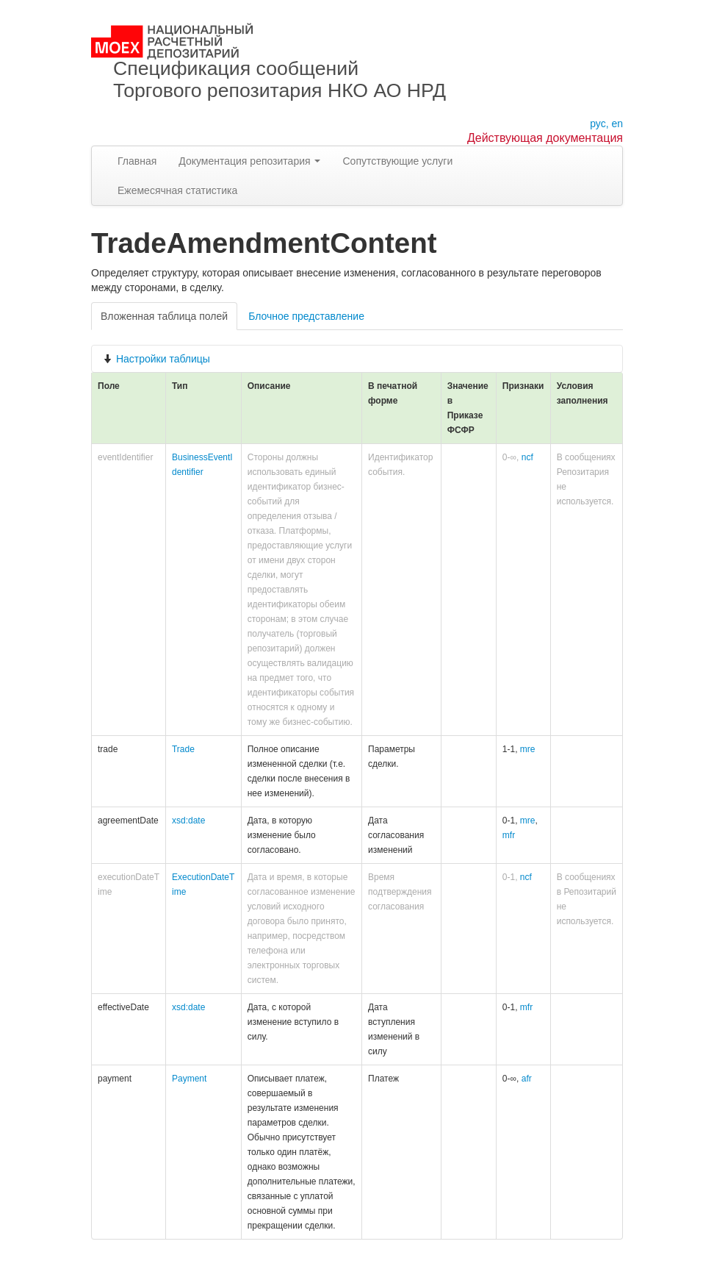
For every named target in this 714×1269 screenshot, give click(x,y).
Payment (189, 1078)
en (617, 123)
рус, (599, 123)
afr (527, 1078)
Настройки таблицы (156, 359)
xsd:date (188, 820)
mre (528, 749)
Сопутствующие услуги (397, 161)
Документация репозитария (249, 161)
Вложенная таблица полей (164, 316)
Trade (183, 749)
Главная (137, 161)
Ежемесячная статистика (177, 190)
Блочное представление (306, 316)
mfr (508, 835)
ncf (527, 457)
